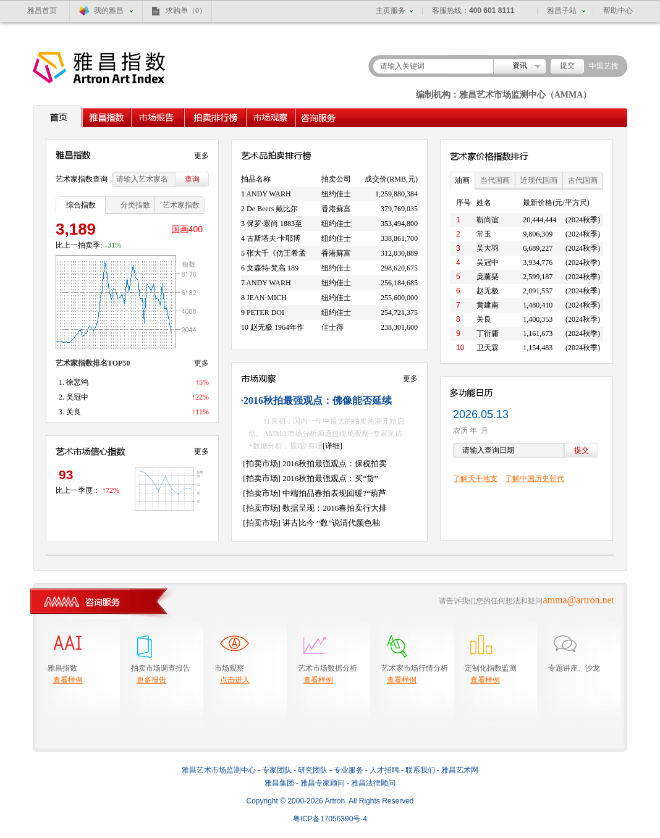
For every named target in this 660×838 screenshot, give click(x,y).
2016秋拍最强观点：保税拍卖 (334, 463)
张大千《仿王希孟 (276, 253)
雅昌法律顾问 (373, 783)
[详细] (332, 446)
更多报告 (151, 680)
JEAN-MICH (267, 297)
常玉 (483, 234)
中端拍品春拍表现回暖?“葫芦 (334, 493)
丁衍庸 (487, 333)
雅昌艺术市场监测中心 (219, 770)
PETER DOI (265, 312)
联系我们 (420, 770)
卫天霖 (487, 347)
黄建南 (487, 305)
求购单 (186, 10)
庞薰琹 (487, 276)
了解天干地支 (475, 478)
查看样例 (68, 680)
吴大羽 (487, 248)
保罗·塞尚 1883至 (274, 223)
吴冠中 (77, 397)
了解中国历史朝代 (534, 478)
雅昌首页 (42, 10)
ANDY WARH (268, 194)
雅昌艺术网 (459, 770)
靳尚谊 (487, 220)
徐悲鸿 (77, 382)
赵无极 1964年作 (277, 327)
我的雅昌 (109, 10)
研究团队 (313, 770)
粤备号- (330, 819)
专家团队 (277, 770)
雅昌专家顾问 (322, 783)
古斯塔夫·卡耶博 (273, 238)
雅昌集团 (279, 783)
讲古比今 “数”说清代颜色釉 (331, 522)
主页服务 (390, 10)
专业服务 (348, 770)
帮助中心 (618, 10)
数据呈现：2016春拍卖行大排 (334, 508)
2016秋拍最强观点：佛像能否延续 (317, 400)
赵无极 (487, 291)
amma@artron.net (578, 600)
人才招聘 (384, 770)
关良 (73, 412)
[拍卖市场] (262, 463)
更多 (201, 155)
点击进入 (235, 680)
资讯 (519, 65)
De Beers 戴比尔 (272, 208)
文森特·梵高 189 (272, 268)
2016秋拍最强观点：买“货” (330, 478)
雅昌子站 (562, 10)
